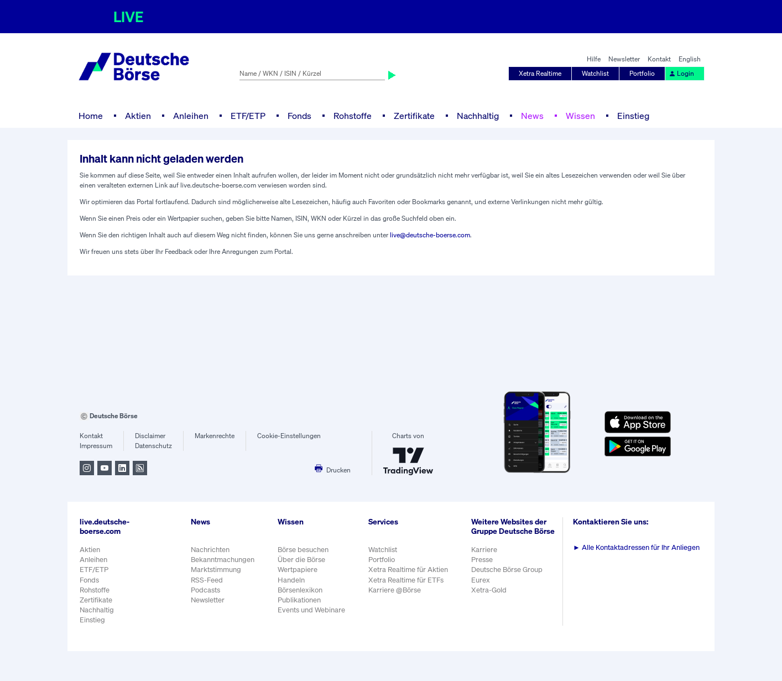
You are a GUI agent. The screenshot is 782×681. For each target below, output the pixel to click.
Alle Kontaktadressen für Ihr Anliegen (636, 547)
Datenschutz (153, 445)
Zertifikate (414, 116)
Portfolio (642, 73)
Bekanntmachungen (222, 559)
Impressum (96, 445)
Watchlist (595, 73)
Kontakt (659, 59)
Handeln (291, 580)
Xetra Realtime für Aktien (408, 569)
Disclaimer (150, 436)
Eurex (480, 580)
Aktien (138, 116)
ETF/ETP (248, 116)
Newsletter (624, 59)
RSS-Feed (207, 580)
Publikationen (299, 600)
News (532, 116)
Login (681, 73)
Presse (482, 559)
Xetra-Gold (489, 590)
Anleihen (190, 116)
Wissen (580, 116)
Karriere (484, 549)
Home (91, 116)
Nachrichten (210, 549)
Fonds (299, 116)
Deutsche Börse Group (507, 569)
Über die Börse (301, 559)
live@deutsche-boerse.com (430, 235)
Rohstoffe (352, 116)
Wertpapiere (297, 569)
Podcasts (205, 590)
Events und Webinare (311, 610)
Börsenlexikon (300, 590)
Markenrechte (214, 436)
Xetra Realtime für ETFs (406, 580)
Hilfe (594, 59)
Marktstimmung (216, 569)
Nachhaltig (478, 116)
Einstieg (633, 116)
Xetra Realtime (540, 73)
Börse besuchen (303, 549)
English (690, 59)
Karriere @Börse (394, 590)
